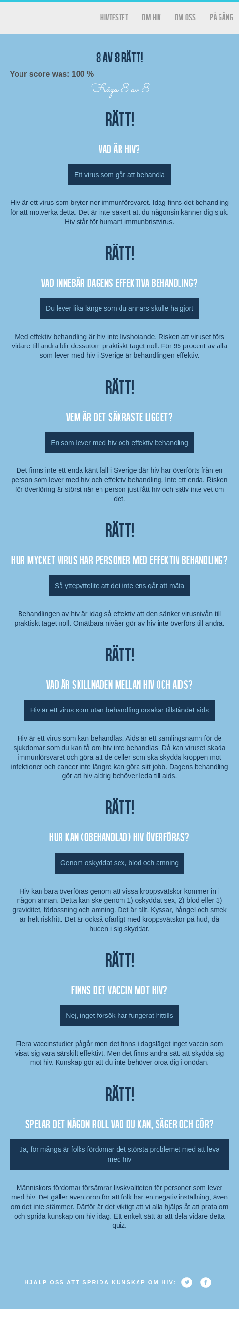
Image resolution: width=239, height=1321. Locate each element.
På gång (221, 17)
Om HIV (151, 17)
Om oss (185, 17)
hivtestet (114, 17)
